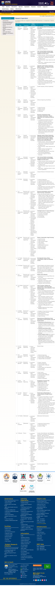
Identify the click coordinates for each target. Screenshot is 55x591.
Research (39, 7)
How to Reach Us (24, 569)
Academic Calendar (24, 503)
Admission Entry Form (41, 504)
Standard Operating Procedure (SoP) (10, 517)
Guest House (39, 537)
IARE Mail (23, 574)
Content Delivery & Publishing (43, 503)
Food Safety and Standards (26, 556)
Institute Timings (24, 546)
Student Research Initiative (11, 545)
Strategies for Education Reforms (27, 526)
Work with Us (24, 566)
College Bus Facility (8, 533)
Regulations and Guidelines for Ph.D (8, 34)
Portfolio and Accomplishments (27, 557)
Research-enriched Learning (26, 517)
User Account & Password (10, 532)
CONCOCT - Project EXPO (26, 527)
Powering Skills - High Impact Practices (26, 519)
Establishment (7, 513)
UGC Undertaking (24, 545)
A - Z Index (47, 566)
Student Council (8, 528)
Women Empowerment (25, 539)
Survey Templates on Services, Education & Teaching (42, 514)
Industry (12, 9)
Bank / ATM (39, 535)
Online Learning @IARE (41, 523)
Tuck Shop (7, 539)
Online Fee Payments (41, 512)
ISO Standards (24, 554)
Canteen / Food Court (41, 534)
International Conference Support (7, 28)
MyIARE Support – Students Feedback (42, 517)
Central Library (8, 530)
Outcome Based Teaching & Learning (26, 505)
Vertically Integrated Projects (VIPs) (10, 553)
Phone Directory (37, 565)
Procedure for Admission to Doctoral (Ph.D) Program (8, 23)
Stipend (4, 25)
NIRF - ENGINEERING (41, 546)
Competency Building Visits (10, 510)
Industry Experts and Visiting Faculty (10, 505)
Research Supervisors (7, 24)
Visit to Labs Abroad (7, 31)
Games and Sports (40, 532)
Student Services (5, 9)
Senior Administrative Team (10, 501)
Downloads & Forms (41, 522)
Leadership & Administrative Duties (11, 511)
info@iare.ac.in (10, 574)
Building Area (39, 529)
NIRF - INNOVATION (40, 548)
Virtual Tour (23, 559)
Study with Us (14, 7)
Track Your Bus (8, 541)
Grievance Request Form (42, 501)
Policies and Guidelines (9, 514)
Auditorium (39, 530)
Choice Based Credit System (26, 507)
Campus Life (45, 7)
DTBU (22, 536)
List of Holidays (24, 551)
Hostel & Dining (40, 540)
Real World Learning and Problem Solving (27, 522)
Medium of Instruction (25, 543)
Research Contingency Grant (7, 30)
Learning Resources (25, 513)
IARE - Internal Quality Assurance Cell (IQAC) (11, 508)
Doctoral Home (5, 20)
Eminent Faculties (8, 503)
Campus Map (24, 568)
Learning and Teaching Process (27, 511)
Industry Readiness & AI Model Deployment (26, 530)
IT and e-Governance (9, 519)
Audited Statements (25, 540)
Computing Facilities (9, 535)
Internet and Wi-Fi (8, 536)
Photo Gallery (24, 575)
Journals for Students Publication (27, 550)
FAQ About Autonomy (25, 553)
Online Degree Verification (23, 572)
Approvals (21, 7)
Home (3, 7)
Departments (26, 7)
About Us (8, 7)
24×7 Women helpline (25, 565)
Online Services (18, 9)
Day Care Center (8, 538)
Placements (33, 7)
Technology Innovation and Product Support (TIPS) (9, 551)
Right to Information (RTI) (26, 542)
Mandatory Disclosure (25, 537)
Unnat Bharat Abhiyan (41, 506)
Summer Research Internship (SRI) (11, 548)
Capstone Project (24, 524)
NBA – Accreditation (41, 519)
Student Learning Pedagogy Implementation (26, 515)
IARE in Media (23, 548)
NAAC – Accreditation (41, 520)
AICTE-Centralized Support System (43, 510)
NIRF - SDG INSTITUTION (41, 550)
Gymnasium (39, 538)
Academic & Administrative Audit (11, 520)
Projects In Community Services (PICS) (10, 556)
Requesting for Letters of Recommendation (41, 508)
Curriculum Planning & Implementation (24, 509)
